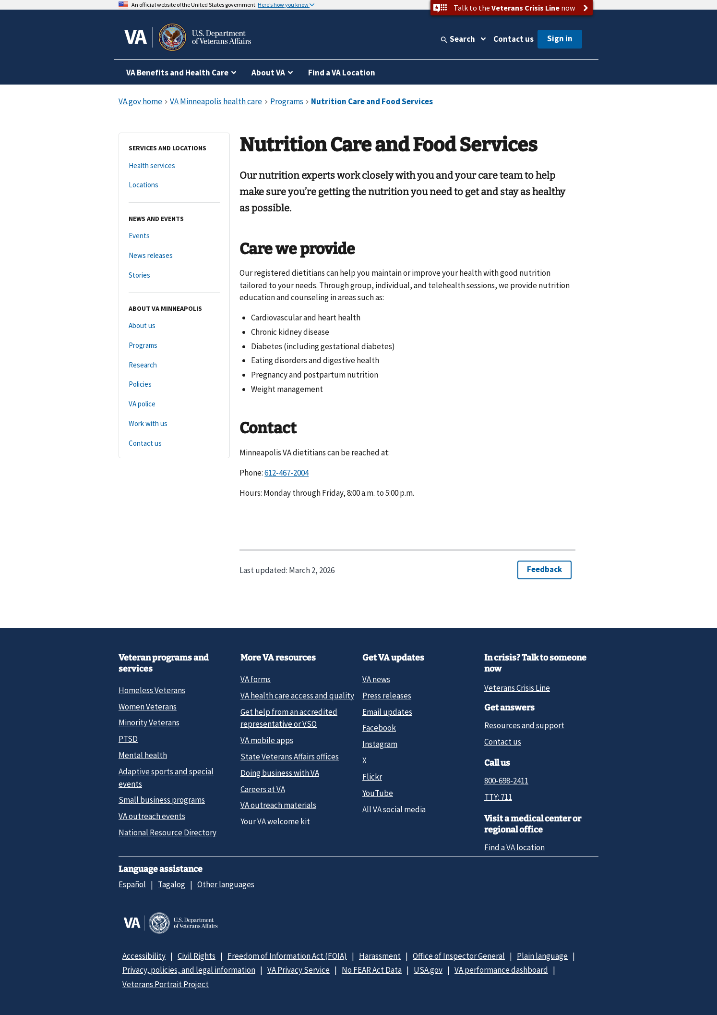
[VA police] (174, 404)
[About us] (174, 326)
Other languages (225, 884)
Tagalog (171, 884)
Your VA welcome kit (275, 821)
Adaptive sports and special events (166, 777)
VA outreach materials (278, 805)
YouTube (377, 793)
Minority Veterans (149, 722)
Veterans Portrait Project (165, 984)
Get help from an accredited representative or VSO (288, 718)
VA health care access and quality (297, 695)
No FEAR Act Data (372, 970)
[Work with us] (174, 424)
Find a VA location (514, 847)
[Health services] (174, 166)
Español (132, 884)
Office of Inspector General (459, 956)
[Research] (174, 365)
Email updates (387, 712)
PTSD (128, 739)
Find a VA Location (341, 72)
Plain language (542, 956)
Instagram (379, 744)
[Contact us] (174, 443)
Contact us (513, 39)
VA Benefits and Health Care (177, 72)
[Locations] (174, 185)
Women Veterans (148, 706)
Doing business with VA (279, 773)
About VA (268, 72)
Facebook (379, 727)
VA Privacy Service (298, 970)
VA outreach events (152, 816)
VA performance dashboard (501, 970)
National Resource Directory (167, 832)
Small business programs (162, 800)
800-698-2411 (506, 780)
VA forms (255, 679)
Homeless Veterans (152, 690)
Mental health (143, 755)
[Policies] (174, 384)
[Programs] (174, 345)
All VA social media (394, 809)
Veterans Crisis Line (517, 688)
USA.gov (428, 970)
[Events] (174, 236)
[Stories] (174, 275)
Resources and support (524, 725)
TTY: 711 (498, 797)
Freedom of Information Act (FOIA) (287, 956)
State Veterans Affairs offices (289, 756)
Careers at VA (262, 789)
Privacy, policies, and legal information (188, 970)
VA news (376, 679)
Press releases (386, 695)
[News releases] (174, 256)
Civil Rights (196, 956)
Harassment (380, 956)
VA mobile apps (266, 740)
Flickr (372, 776)
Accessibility (144, 956)
